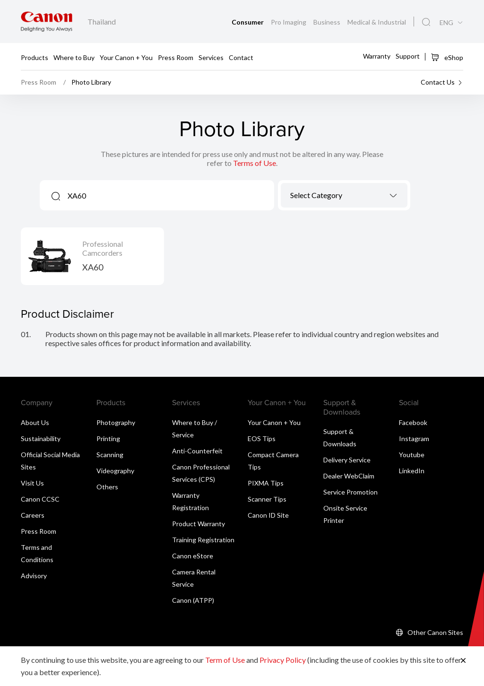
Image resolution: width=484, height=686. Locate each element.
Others (107, 487)
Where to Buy (74, 57)
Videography (115, 471)
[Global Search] (426, 22)
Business (327, 22)
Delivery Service (347, 460)
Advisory (34, 576)
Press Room (175, 57)
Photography (115, 422)
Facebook (413, 422)
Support (408, 56)
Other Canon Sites (435, 632)
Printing (108, 438)
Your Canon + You (126, 57)
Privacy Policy (282, 659)
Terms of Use (254, 162)
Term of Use (225, 659)
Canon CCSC (40, 499)
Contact (241, 57)
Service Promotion (350, 492)
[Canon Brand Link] (46, 21)
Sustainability (40, 438)
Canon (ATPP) (193, 600)
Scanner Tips (267, 499)
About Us (35, 422)
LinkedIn (411, 471)
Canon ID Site (268, 515)
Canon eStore (192, 556)
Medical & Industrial (376, 22)
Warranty (376, 56)
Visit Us (32, 483)
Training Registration (203, 540)
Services (211, 57)
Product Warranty (198, 524)
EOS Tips (262, 438)
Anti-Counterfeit (197, 451)
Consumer (248, 22)
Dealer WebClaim (348, 476)
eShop (447, 57)
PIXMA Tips (266, 483)
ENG (446, 22)
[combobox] (344, 195)
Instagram (414, 438)
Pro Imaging (289, 22)
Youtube (411, 455)
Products (34, 57)
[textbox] (344, 195)
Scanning (109, 455)
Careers (32, 515)
